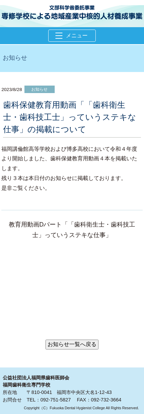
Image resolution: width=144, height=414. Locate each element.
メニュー (71, 35)
